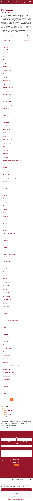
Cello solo (5, 223)
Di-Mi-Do (5, 324)
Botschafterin (6, 206)
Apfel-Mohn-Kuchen (7, 129)
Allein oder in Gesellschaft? (9, 98)
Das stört (5, 272)
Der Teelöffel (6, 314)
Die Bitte (5, 328)
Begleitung (5, 171)
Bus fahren (5, 216)
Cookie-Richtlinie (12, 499)
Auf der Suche (6, 150)
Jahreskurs (7, 413)
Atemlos (5, 136)
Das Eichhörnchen (7, 244)
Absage (4, 74)
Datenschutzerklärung (27, 461)
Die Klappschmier (7, 355)
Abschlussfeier (6, 81)
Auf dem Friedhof (7, 143)
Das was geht (6, 275)
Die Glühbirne (6, 341)
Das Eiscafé (5, 248)
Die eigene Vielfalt (7, 338)
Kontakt (16, 474)
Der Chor (5, 289)
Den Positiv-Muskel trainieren (9, 286)
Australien (5, 164)
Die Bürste (5, 335)
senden (16, 465)
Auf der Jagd (6, 147)
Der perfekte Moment (7, 300)
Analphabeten (6, 123)
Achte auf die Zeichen (8, 88)
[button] (31, 479)
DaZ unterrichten (6, 279)
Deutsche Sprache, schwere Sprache (11, 321)
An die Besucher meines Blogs (9, 119)
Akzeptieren (16, 489)
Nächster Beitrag (27, 40)
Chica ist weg (6, 230)
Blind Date (5, 202)
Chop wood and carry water (9, 234)
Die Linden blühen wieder (8, 373)
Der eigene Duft (6, 293)
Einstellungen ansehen (16, 496)
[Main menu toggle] (30, 2)
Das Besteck (6, 241)
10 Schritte (5, 50)
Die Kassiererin (6, 352)
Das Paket (5, 268)
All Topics (6, 416)
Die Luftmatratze (7, 376)
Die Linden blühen (7, 369)
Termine (5, 409)
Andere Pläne (6, 126)
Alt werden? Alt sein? (7, 102)
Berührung (5, 192)
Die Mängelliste (6, 380)
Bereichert (5, 182)
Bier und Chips (6, 199)
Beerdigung (5, 168)
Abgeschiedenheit (7, 70)
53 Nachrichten (6, 60)
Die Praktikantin (6, 390)
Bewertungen (6, 196)
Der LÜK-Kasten (6, 296)
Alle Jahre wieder (7, 95)
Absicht (4, 84)
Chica (4, 227)
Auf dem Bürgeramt (7, 140)
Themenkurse (8, 415)
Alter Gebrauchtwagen (8, 105)
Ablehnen (16, 493)
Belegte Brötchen (7, 175)
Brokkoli (5, 209)
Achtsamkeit (6, 91)
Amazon (5, 116)
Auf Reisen (5, 154)
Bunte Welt (5, 213)
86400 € (5, 67)
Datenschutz (17, 499)
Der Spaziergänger (7, 310)
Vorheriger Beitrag (5, 40)
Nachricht (16, 449)
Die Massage (6, 383)
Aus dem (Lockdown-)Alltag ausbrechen (12, 161)
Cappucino (5, 220)
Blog (3, 12)
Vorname (8, 441)
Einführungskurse (8, 411)
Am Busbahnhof (6, 112)
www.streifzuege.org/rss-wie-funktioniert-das (10, 427)
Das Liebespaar (6, 262)
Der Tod (5, 317)
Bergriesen (5, 185)
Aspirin (4, 133)
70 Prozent (5, 63)
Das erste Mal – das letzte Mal (9, 255)
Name (16, 437)
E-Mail (16, 444)
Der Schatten (6, 307)
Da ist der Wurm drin (7, 237)
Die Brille (5, 331)
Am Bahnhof (6, 109)
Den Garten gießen (7, 282)
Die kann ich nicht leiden (8, 348)
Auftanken (5, 157)
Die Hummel (6, 345)
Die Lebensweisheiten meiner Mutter (11, 366)
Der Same (5, 303)
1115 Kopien (6, 53)
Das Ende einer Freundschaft (9, 251)
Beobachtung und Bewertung (9, 178)
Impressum (22, 499)
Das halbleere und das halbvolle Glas (11, 258)
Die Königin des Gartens (8, 359)
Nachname (25, 441)
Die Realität (5, 394)
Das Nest (5, 265)
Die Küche (5, 362)
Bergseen (5, 189)
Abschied (5, 77)
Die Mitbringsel (6, 387)
